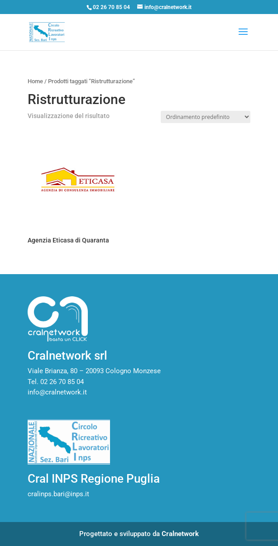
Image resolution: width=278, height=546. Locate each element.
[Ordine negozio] (205, 117)
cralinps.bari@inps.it (58, 494)
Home (35, 81)
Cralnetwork (180, 534)
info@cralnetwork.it (57, 392)
